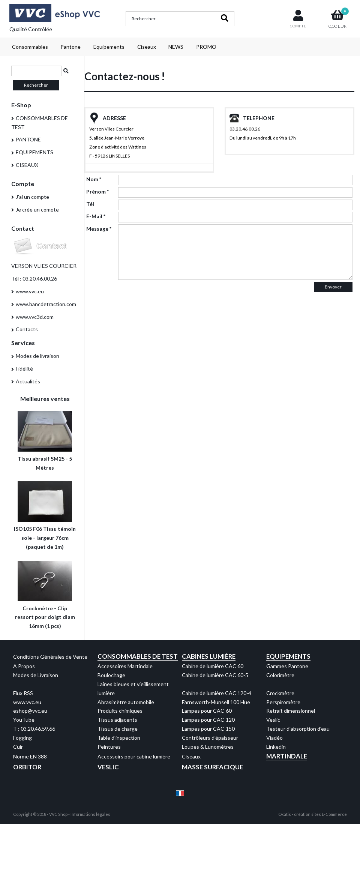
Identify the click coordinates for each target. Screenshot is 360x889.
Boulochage (111, 675)
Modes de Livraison (35, 675)
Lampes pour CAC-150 (208, 728)
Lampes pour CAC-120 (208, 719)
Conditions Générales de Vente (50, 656)
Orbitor (27, 767)
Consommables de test (138, 656)
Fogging (22, 737)
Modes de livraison (37, 356)
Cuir (18, 746)
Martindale (286, 756)
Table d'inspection (119, 737)
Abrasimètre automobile (126, 702)
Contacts (27, 329)
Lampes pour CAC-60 (207, 710)
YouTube (23, 719)
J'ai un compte (32, 197)
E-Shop (21, 104)
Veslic (273, 719)
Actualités (28, 381)
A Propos (24, 666)
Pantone (70, 47)
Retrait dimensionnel (290, 710)
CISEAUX (27, 165)
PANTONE (28, 139)
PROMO (206, 47)
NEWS (175, 47)
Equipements (108, 47)
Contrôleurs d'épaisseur (210, 737)
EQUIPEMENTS (34, 152)
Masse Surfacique (212, 767)
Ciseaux (146, 47)
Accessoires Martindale (125, 666)
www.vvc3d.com (35, 317)
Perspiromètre (283, 702)
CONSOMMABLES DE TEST (39, 122)
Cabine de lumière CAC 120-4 (216, 693)
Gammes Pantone (287, 666)
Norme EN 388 (30, 756)
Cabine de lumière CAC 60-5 (215, 675)
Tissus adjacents (117, 719)
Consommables (30, 47)
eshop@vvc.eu (30, 710)
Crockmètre (280, 693)
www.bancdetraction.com (46, 304)
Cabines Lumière (209, 656)
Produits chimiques (120, 710)
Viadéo (274, 737)
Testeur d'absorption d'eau (298, 728)
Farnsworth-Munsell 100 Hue (216, 702)
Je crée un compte (37, 209)
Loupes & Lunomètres (208, 746)
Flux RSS (23, 693)
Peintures (109, 746)
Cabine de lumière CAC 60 (212, 666)
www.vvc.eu (30, 291)
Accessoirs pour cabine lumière (134, 756)
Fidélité (24, 368)
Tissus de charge (118, 728)
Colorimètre (280, 675)
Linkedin (276, 746)
